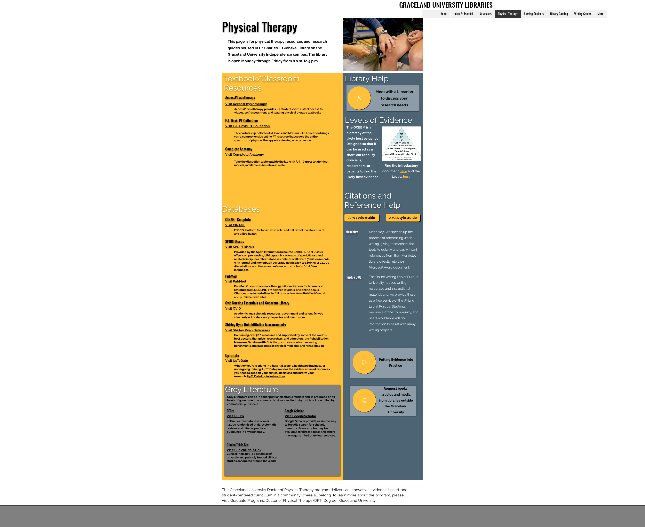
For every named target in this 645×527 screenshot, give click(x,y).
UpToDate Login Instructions (266, 376)
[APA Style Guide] (361, 218)
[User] (359, 98)
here (403, 171)
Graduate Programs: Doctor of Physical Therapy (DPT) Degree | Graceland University (303, 500)
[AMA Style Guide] (403, 218)
